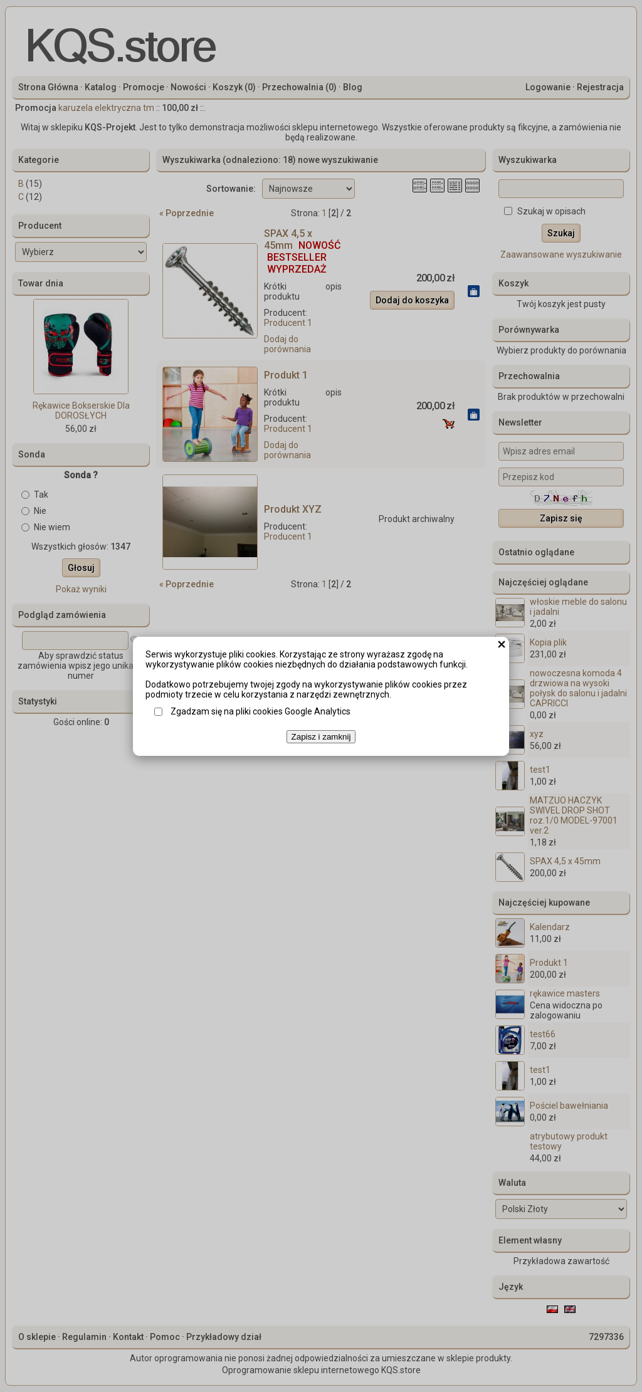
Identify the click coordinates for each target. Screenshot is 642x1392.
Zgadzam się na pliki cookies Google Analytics (260, 711)
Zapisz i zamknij (321, 736)
